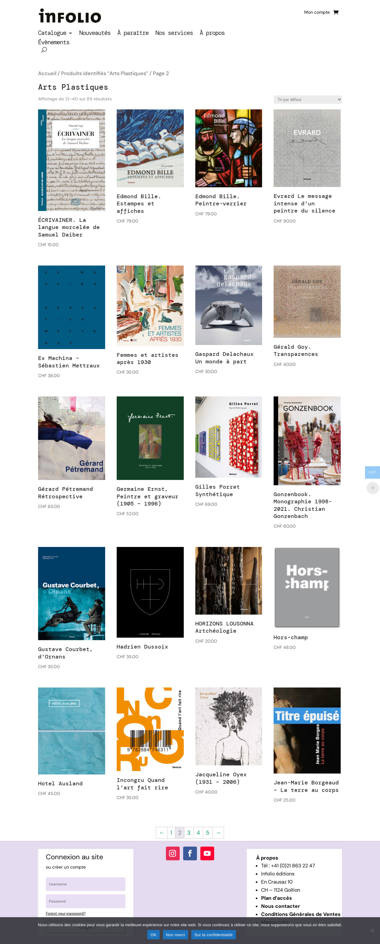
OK (153, 934)
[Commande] (308, 99)
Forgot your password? (65, 913)
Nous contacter (280, 906)
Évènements (53, 43)
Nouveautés (94, 34)
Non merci (175, 934)
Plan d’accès (276, 898)
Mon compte (317, 12)
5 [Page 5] (207, 832)
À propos (212, 34)
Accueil (47, 73)
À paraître (133, 34)
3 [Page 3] (189, 832)
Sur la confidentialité (213, 934)
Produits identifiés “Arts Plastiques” (104, 73)
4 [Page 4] (198, 832)
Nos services (174, 34)
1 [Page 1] (171, 832)
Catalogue (52, 34)
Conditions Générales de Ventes (301, 914)
